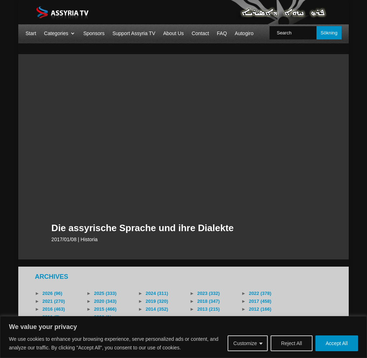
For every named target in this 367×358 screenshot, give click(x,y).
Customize (245, 343)
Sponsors (93, 33)
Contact (200, 33)
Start (30, 33)
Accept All (337, 343)
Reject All (291, 343)
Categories (56, 33)
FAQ (222, 33)
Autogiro (244, 33)
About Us (173, 33)
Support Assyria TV (134, 33)
